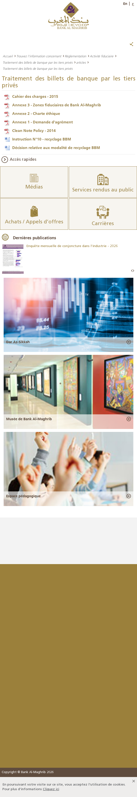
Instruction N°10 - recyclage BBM (41, 139)
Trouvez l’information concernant (38, 56)
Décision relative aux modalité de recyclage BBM (56, 147)
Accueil (8, 56)
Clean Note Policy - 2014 (34, 130)
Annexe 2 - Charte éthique (36, 113)
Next (133, 270)
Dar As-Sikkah (18, 342)
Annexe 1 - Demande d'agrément (42, 122)
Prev (132, 270)
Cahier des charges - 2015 (35, 96)
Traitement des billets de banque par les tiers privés (38, 62)
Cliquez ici (51, 789)
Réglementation (75, 56)
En (125, 3)
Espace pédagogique (23, 496)
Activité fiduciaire (101, 56)
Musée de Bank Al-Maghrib (29, 419)
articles (81, 62)
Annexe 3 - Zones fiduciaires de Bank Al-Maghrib (56, 105)
